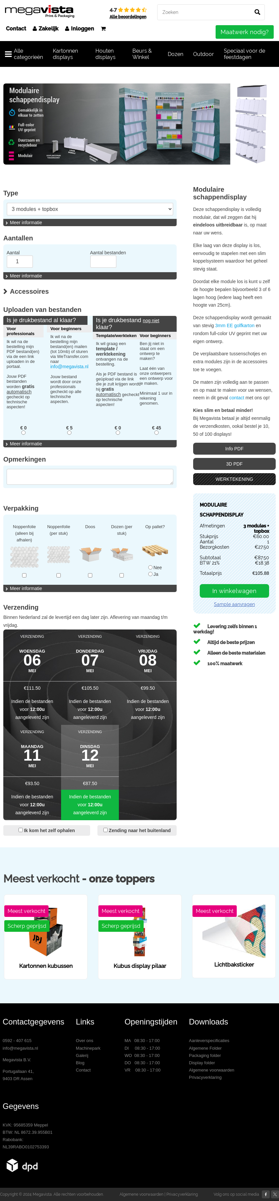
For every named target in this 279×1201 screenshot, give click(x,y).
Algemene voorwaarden (211, 1070)
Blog (80, 1062)
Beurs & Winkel (142, 54)
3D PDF (234, 464)
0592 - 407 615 (17, 1040)
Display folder (202, 1062)
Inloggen (79, 28)
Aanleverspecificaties (209, 1040)
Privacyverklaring (205, 1077)
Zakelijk (45, 28)
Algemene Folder (205, 1048)
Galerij (82, 1055)
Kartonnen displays (65, 54)
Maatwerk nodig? (245, 31)
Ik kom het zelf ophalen (46, 830)
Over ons (84, 1040)
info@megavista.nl (69, 366)
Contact (16, 28)
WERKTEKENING (234, 479)
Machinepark (88, 1048)
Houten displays (105, 54)
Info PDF (234, 448)
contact (237, 397)
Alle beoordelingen (128, 17)
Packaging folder (205, 1055)
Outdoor (203, 54)
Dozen (175, 54)
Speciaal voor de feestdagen (244, 54)
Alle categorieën (24, 54)
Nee (155, 567)
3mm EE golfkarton (235, 325)
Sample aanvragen (234, 604)
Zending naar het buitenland (137, 830)
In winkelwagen (234, 590)
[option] (139, 124)
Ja (153, 574)
